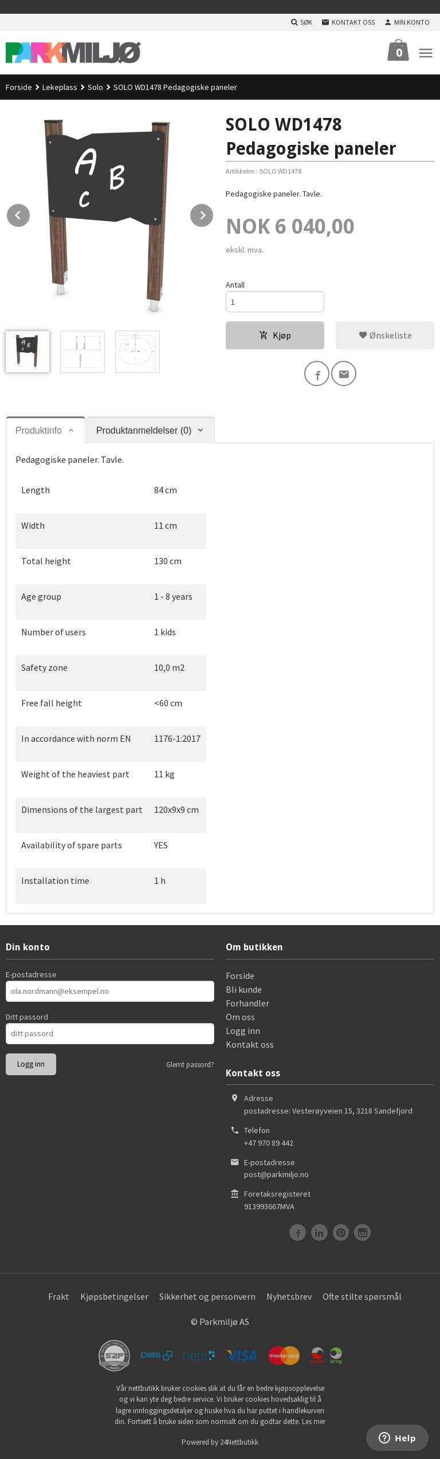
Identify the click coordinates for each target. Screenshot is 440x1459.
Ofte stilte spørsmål (362, 1296)
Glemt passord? (190, 1064)
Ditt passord (27, 1017)
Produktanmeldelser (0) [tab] (143, 430)
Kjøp (275, 335)
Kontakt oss (250, 1044)
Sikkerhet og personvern (207, 1296)
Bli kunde (244, 989)
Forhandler (247, 1003)
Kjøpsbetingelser (114, 1296)
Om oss (240, 1017)
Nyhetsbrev (289, 1296)
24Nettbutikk (239, 1442)
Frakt (58, 1296)
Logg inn (243, 1030)
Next (213, 213)
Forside (19, 87)
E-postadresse (31, 974)
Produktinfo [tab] (38, 430)
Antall (235, 285)
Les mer (313, 1421)
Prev (30, 213)
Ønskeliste (385, 335)
